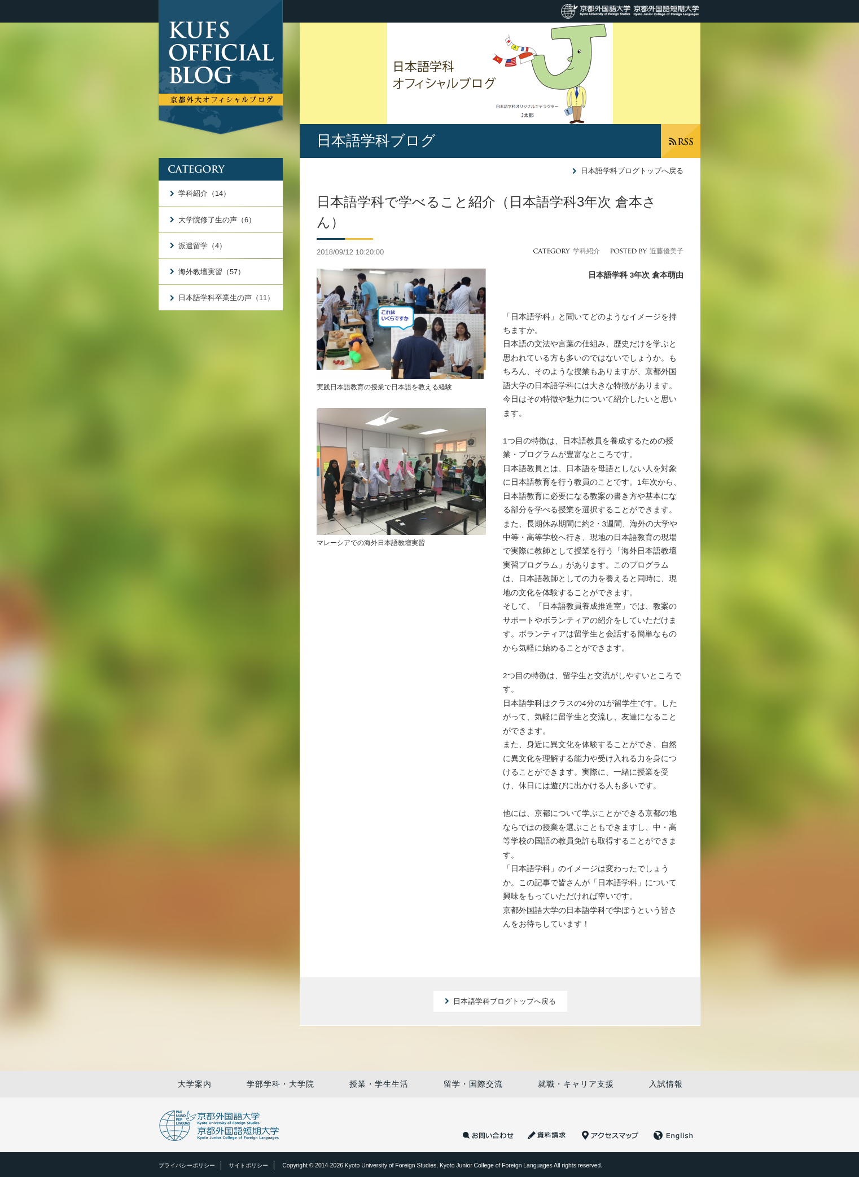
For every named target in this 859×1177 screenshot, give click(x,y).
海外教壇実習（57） (211, 271)
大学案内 (195, 1083)
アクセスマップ (610, 1135)
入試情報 (666, 1083)
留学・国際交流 (473, 1083)
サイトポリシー (248, 1165)
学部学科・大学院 (280, 1083)
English (673, 1135)
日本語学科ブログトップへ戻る (632, 170)
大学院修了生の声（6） (217, 220)
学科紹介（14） (204, 193)
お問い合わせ (488, 1135)
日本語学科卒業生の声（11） (226, 297)
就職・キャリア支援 (576, 1083)
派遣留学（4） (202, 245)
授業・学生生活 (379, 1083)
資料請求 (547, 1135)
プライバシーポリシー (187, 1165)
